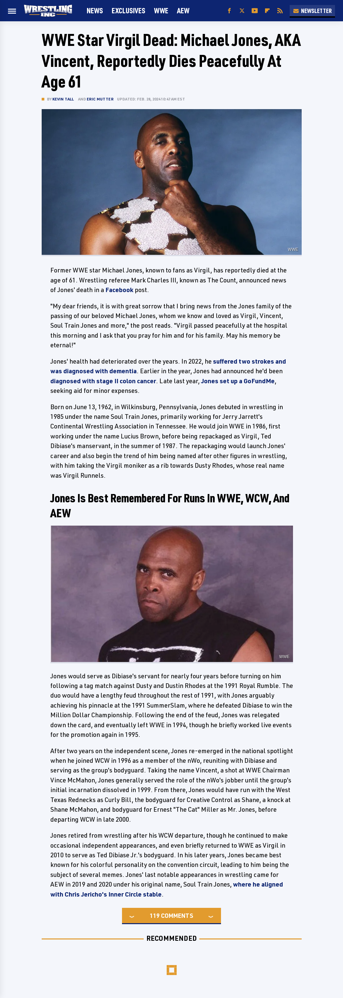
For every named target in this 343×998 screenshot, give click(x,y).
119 (155, 915)
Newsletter (312, 10)
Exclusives (128, 10)
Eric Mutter (100, 98)
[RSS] (280, 11)
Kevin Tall (63, 98)
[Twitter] (242, 11)
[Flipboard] (267, 11)
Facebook (119, 290)
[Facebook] (229, 11)
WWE (161, 10)
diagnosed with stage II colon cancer (103, 381)
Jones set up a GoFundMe (238, 381)
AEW (183, 10)
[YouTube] (255, 11)
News (95, 10)
